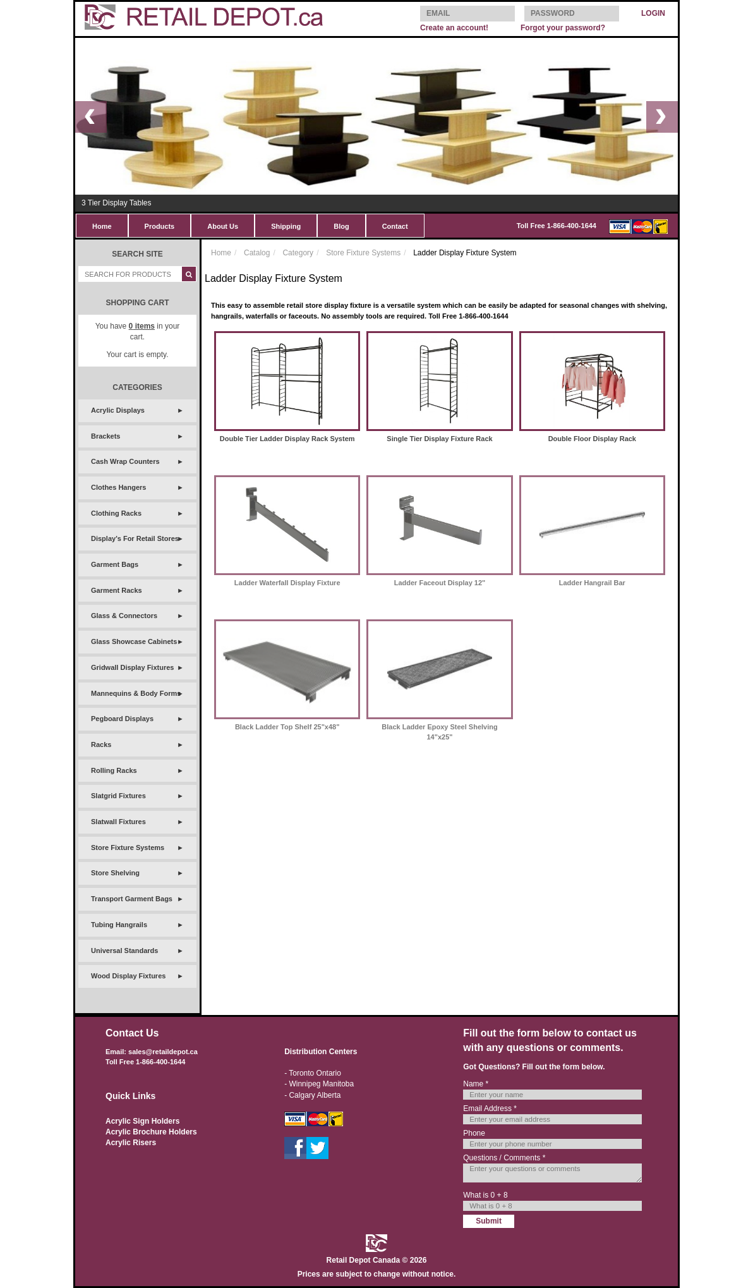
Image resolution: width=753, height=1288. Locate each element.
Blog (341, 226)
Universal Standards (124, 950)
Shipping (286, 226)
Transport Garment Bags (131, 898)
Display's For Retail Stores (135, 538)
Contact (395, 226)
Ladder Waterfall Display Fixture (287, 582)
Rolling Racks (114, 770)
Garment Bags (114, 564)
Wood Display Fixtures (128, 976)
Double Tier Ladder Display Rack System (287, 438)
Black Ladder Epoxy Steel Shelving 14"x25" (439, 732)
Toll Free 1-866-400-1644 (556, 225)
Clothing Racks (116, 513)
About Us (222, 226)
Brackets (105, 436)
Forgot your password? (563, 27)
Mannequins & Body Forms (136, 693)
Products (160, 226)
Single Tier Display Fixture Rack (439, 438)
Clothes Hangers (118, 487)
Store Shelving (115, 873)
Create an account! (454, 27)
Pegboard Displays (122, 718)
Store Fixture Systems (127, 847)
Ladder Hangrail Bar (592, 582)
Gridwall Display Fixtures (132, 667)
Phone (474, 1133)
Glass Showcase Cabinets (134, 641)
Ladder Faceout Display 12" (440, 582)
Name (475, 1083)
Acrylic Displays (118, 410)
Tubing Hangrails (119, 924)
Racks (101, 744)
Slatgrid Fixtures (118, 795)
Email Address (490, 1108)
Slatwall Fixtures (118, 821)
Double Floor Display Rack (592, 438)
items (142, 326)
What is (485, 1195)
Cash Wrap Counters (125, 461)
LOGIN (653, 13)
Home (102, 226)
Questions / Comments (504, 1157)
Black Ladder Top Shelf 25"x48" (287, 727)
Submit (489, 1221)
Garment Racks (116, 590)
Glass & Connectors (124, 615)
